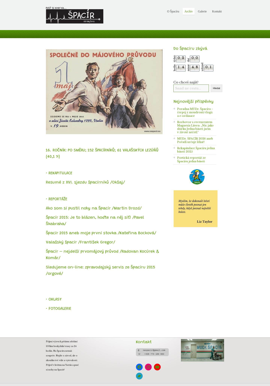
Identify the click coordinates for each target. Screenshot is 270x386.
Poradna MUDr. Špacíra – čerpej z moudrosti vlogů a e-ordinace (195, 112)
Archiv (188, 11)
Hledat (216, 88)
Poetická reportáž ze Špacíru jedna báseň (191, 159)
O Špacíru (173, 11)
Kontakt (217, 11)
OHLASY (55, 300)
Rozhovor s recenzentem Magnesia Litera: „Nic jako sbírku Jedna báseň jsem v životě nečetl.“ (195, 127)
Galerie (202, 11)
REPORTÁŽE (58, 199)
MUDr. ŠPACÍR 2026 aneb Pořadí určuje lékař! (195, 140)
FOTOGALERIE (60, 309)
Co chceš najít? (185, 82)
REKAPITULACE (60, 173)
